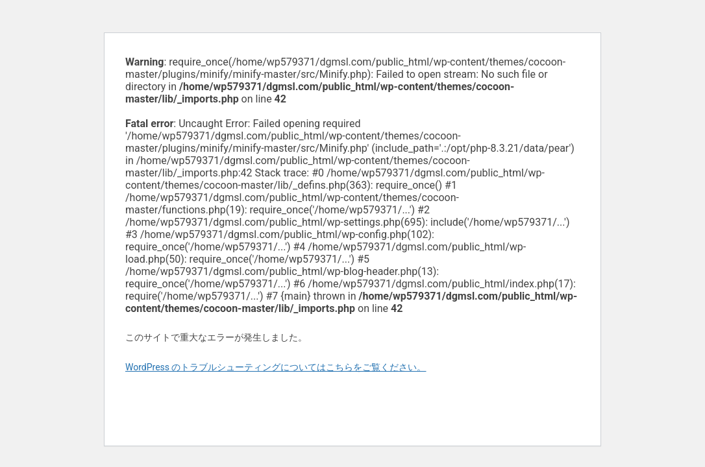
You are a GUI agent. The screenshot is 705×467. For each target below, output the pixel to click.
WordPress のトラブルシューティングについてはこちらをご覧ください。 (276, 367)
